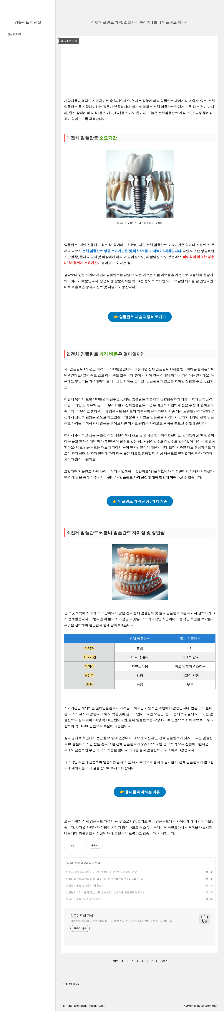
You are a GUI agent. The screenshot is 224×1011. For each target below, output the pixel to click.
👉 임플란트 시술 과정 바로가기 (140, 317)
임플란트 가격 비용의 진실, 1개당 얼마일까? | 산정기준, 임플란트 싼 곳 (103, 892)
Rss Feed (66, 1006)
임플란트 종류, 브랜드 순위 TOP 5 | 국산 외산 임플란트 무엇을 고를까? (102, 878)
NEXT (164, 961)
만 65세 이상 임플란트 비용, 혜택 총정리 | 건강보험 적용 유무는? (100, 872)
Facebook (85, 1006)
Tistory (197, 1006)
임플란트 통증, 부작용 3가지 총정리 (85, 885)
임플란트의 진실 (27, 22)
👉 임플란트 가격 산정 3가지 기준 (140, 501)
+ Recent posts (71, 983)
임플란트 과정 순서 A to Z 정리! (82, 899)
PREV (115, 961)
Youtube (93, 1006)
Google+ (102, 1006)
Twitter (77, 1006)
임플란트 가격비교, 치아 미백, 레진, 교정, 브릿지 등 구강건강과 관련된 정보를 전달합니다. (121, 920)
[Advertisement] (139, 72)
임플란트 (14, 34)
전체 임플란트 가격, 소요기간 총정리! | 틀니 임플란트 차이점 (140, 22)
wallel (214, 1006)
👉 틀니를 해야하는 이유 (140, 792)
